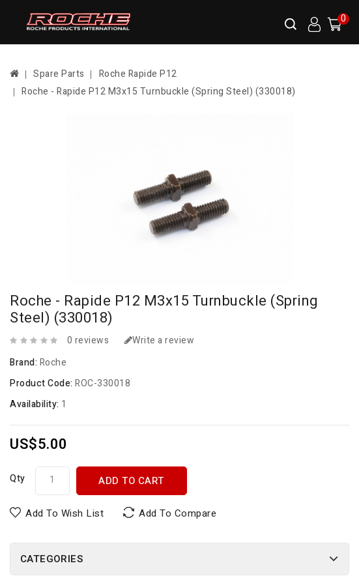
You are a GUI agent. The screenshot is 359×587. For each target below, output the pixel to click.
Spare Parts (59, 74)
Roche (53, 362)
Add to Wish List (64, 513)
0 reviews (88, 340)
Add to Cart (131, 481)
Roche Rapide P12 (138, 74)
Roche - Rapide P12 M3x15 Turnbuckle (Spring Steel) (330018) (159, 91)
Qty (17, 478)
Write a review (159, 340)
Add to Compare (177, 513)
